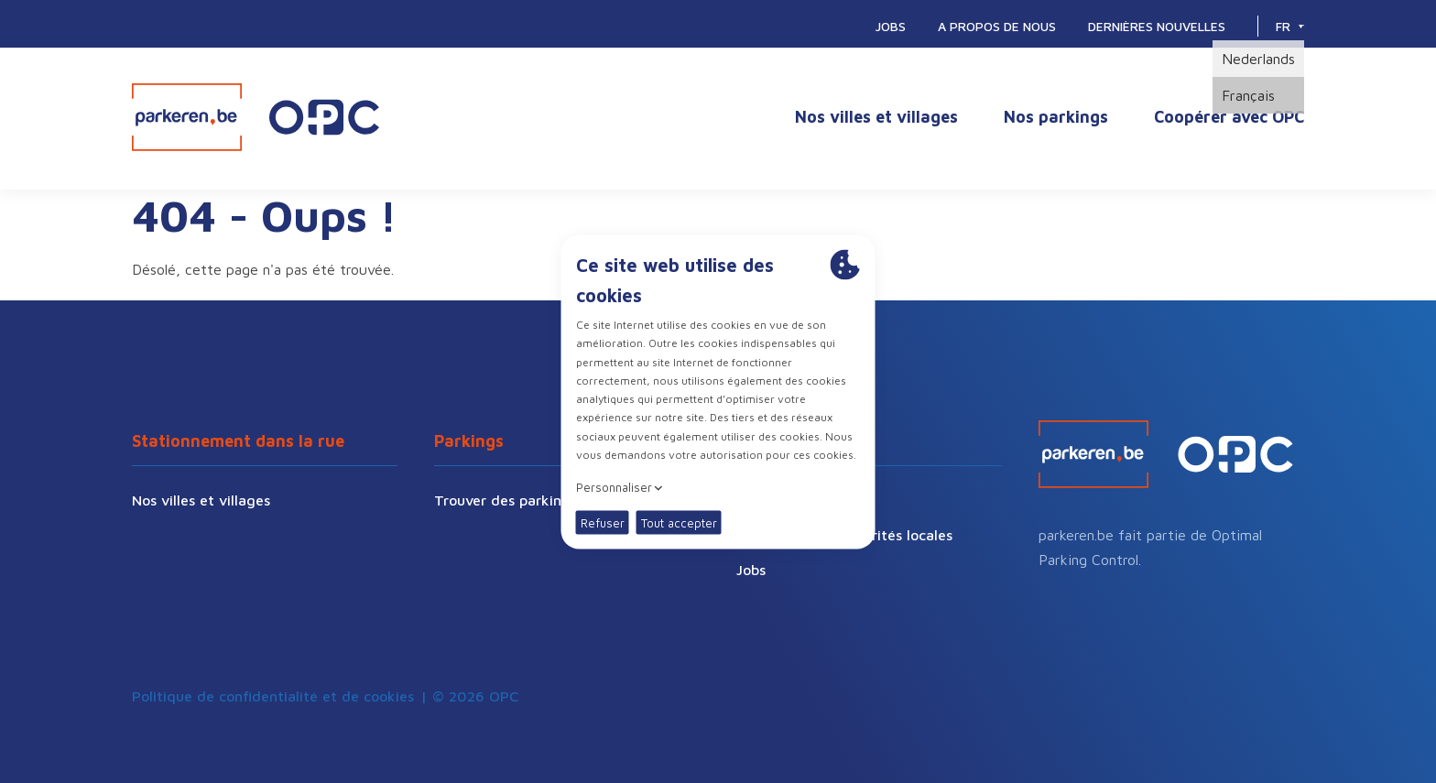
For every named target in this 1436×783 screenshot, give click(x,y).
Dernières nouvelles (1156, 26)
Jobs (891, 26)
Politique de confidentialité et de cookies (273, 696)
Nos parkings (1056, 116)
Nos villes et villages (876, 116)
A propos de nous (997, 26)
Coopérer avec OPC (1229, 116)
